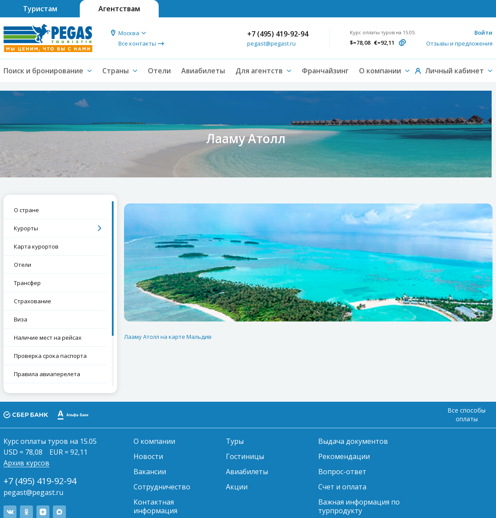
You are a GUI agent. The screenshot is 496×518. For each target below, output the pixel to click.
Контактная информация (155, 506)
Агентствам (119, 8)
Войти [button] (483, 32)
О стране (26, 210)
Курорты (26, 228)
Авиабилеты (203, 70)
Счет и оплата (342, 487)
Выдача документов (353, 441)
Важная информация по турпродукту (359, 506)
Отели (159, 70)
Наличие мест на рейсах (48, 337)
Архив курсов (26, 463)
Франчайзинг (325, 70)
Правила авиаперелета (47, 374)
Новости (148, 456)
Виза (20, 319)
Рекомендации (344, 456)
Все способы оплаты (466, 414)
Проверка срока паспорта (50, 356)
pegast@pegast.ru (271, 43)
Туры (235, 441)
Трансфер (27, 283)
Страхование (32, 301)
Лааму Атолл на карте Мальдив (168, 337)
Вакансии (150, 471)
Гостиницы (245, 456)
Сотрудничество (162, 487)
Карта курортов (36, 246)
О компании (154, 441)
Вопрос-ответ (342, 471)
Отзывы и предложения (459, 43)
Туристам (40, 8)
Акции (237, 487)
